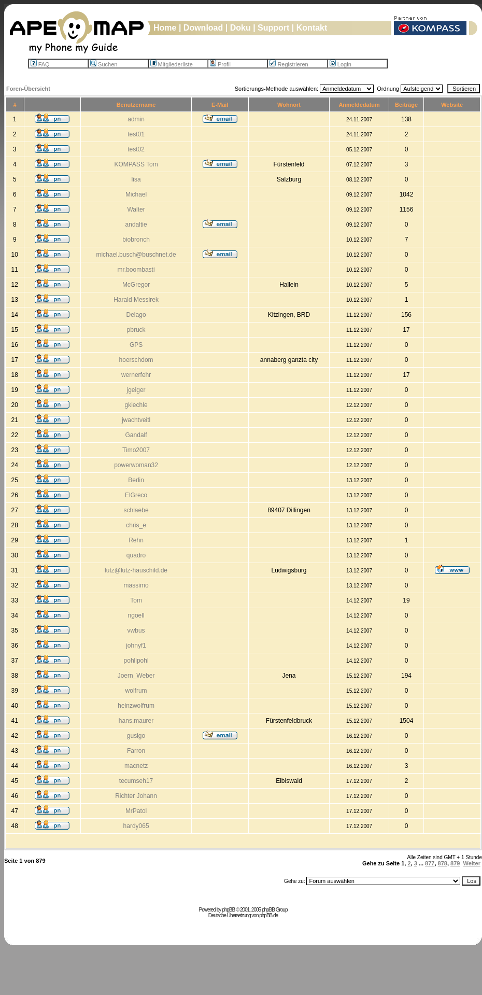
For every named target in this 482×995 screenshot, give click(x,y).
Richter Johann (136, 796)
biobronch (136, 239)
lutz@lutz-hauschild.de (136, 570)
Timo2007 (136, 450)
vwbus (136, 630)
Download (203, 27)
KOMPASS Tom (136, 164)
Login (340, 64)
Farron (136, 750)
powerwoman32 (136, 465)
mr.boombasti (136, 269)
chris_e (136, 525)
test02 (136, 149)
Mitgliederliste (171, 64)
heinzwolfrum (136, 705)
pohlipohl (136, 660)
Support (273, 27)
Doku (240, 27)
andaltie (136, 224)
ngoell (136, 615)
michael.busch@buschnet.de (136, 254)
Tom (136, 600)
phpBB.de (268, 915)
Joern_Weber (136, 675)
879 (455, 863)
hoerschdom (136, 359)
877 (429, 863)
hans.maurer (136, 720)
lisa (136, 179)
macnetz (136, 765)
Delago (136, 314)
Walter (136, 209)
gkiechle (136, 405)
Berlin (136, 480)
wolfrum (136, 690)
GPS (136, 344)
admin (136, 119)
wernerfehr (136, 375)
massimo (136, 585)
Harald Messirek (136, 299)
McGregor (136, 284)
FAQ (40, 64)
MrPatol (136, 811)
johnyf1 (136, 645)
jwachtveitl (136, 420)
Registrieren (289, 64)
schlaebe (136, 510)
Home (164, 27)
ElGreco (136, 495)
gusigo (136, 735)
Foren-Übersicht (28, 89)
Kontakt (312, 27)
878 (442, 863)
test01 (136, 134)
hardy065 (136, 826)
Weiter (471, 863)
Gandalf (136, 435)
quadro (136, 555)
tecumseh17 (136, 780)
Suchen (103, 64)
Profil (220, 64)
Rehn (136, 540)
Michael (136, 194)
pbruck (136, 329)
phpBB (228, 910)
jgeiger (136, 390)
